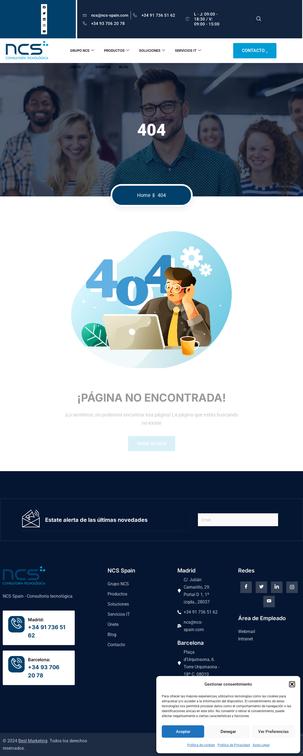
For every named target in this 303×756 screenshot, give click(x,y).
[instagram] (292, 587)
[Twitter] (261, 587)
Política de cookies (201, 745)
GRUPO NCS (82, 51)
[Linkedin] (276, 587)
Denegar (228, 731)
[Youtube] (269, 601)
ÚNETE (78, 67)
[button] (292, 684)
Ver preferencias (273, 731)
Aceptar (183, 731)
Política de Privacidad (234, 745)
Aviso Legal (261, 745)
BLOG (123, 67)
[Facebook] (246, 587)
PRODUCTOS (116, 51)
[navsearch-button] (258, 19)
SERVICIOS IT (188, 51)
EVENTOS (103, 67)
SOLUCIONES (152, 51)
